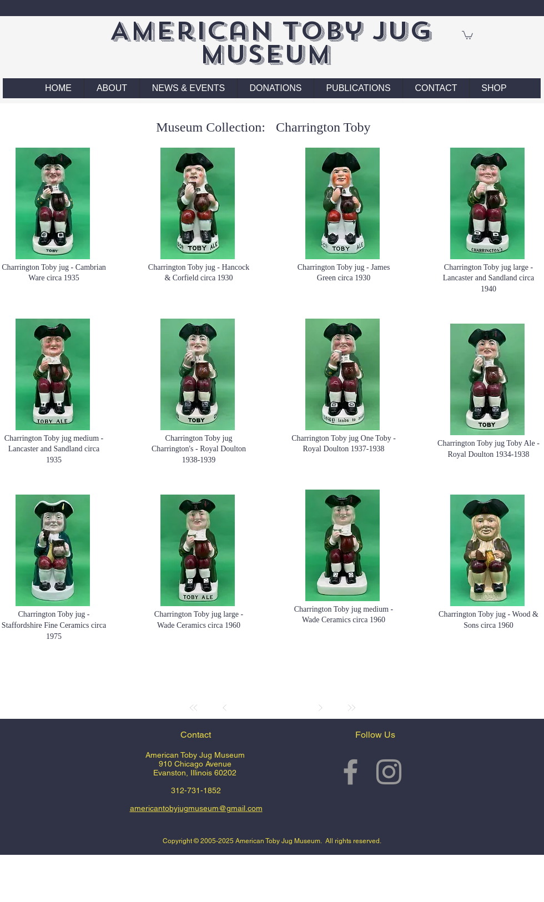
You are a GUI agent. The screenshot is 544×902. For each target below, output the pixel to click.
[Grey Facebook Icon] (350, 772)
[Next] (320, 708)
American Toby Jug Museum (270, 42)
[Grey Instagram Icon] (389, 772)
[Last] (351, 708)
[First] (194, 708)
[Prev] (225, 708)
